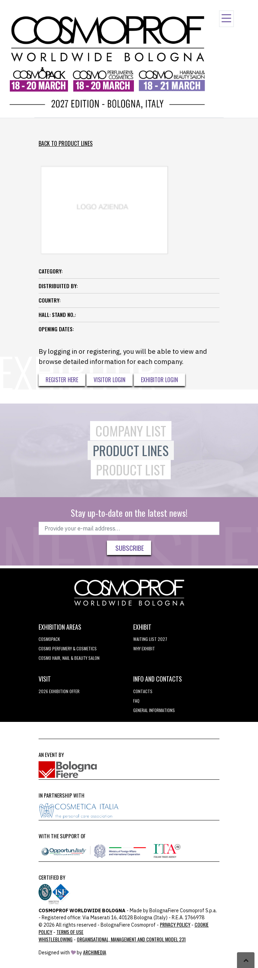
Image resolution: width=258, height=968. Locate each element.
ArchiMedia (94, 952)
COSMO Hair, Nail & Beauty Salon (69, 658)
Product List (130, 469)
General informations (154, 710)
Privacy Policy (175, 924)
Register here (62, 379)
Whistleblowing (56, 939)
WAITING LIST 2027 (150, 639)
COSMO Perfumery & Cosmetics (68, 648)
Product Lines (131, 450)
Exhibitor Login (159, 379)
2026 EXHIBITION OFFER (59, 691)
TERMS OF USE (69, 931)
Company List (130, 430)
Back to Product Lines (66, 143)
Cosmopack (49, 639)
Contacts (142, 691)
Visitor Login (109, 379)
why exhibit (144, 648)
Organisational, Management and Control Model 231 (131, 939)
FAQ (136, 701)
